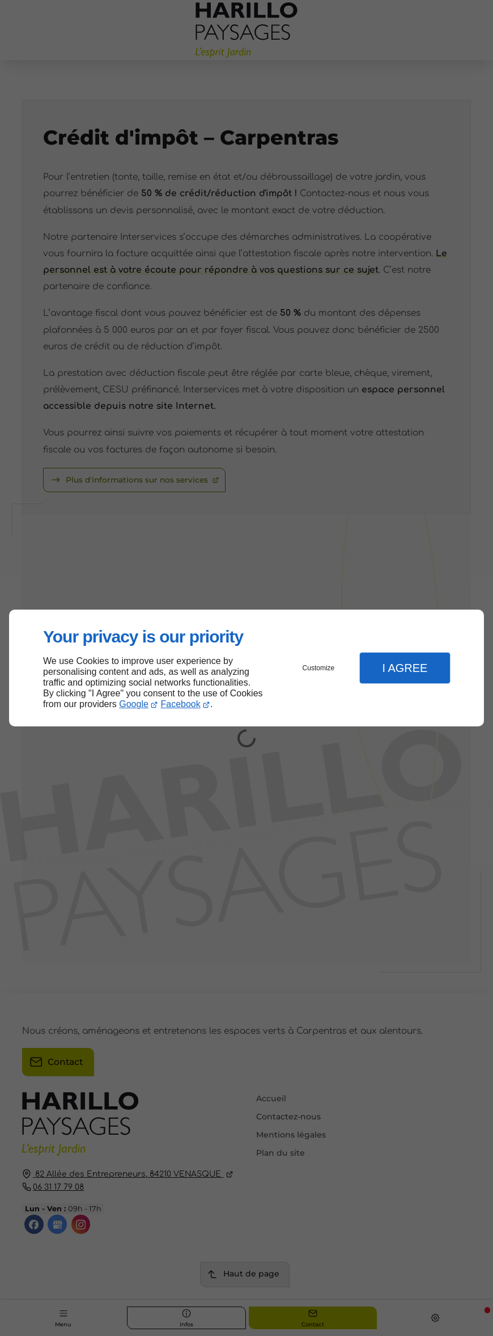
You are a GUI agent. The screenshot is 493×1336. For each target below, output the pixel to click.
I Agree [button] (404, 668)
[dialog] (246, 668)
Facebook (181, 704)
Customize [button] (319, 668)
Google (133, 704)
